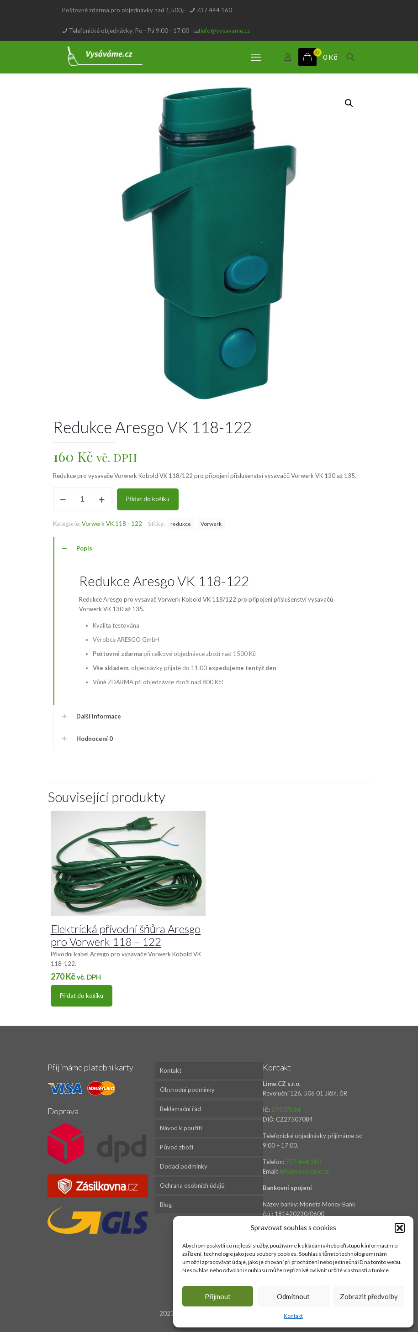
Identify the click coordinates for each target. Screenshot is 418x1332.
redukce (180, 523)
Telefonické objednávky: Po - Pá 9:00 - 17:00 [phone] (129, 30)
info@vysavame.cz (304, 1171)
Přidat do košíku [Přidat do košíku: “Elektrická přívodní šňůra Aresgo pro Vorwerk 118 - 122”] (81, 995)
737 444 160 (303, 1161)
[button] (399, 1227)
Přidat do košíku (147, 499)
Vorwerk (211, 523)
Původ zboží (176, 1147)
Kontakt (293, 1315)
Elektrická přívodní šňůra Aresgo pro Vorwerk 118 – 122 (126, 935)
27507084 (286, 1109)
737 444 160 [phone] (214, 10)
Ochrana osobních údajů (192, 1185)
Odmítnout (293, 1296)
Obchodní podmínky (187, 1089)
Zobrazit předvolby (369, 1296)
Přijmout (218, 1296)
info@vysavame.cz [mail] (225, 30)
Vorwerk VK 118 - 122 (112, 523)
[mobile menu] (256, 57)
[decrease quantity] (63, 499)
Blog (166, 1204)
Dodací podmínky (183, 1166)
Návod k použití (181, 1128)
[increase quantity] (102, 499)
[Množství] (82, 499)
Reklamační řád (180, 1108)
